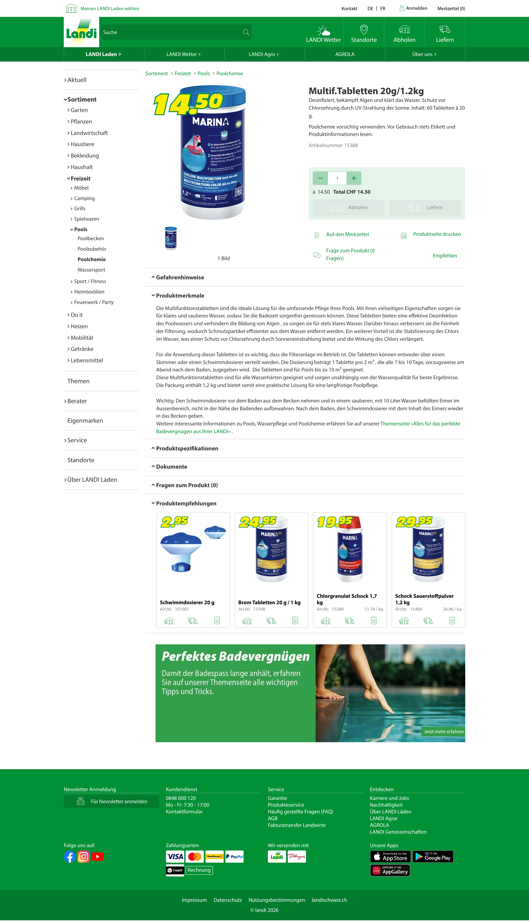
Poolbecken (91, 238)
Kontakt (350, 8)
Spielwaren (86, 219)
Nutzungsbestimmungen (277, 900)
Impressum (194, 900)
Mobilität (82, 337)
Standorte (80, 460)
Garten (79, 110)
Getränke (82, 349)
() (451, 8)
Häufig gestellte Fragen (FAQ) (300, 811)
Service (77, 440)
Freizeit (80, 178)
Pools (80, 229)
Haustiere (82, 144)
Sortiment (81, 99)
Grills (79, 208)
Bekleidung (85, 155)
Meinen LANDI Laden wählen (110, 8)
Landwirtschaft (89, 133)
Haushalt (82, 167)
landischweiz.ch (329, 900)
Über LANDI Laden (92, 479)
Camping (84, 198)
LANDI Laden (101, 54)
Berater (77, 401)
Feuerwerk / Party (94, 302)
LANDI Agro (262, 54)
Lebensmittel (87, 360)
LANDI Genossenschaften (398, 832)
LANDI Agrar (384, 818)
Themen (78, 381)
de (370, 8)
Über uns (422, 54)
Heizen (79, 326)
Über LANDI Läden (391, 811)
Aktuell (76, 80)
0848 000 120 (181, 798)
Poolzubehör (92, 249)
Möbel (81, 188)
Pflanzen (81, 121)
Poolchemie (92, 259)
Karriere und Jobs (389, 798)
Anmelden (416, 8)
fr (382, 8)
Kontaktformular (184, 811)
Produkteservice (286, 805)
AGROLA (345, 54)
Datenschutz (228, 900)
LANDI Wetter (182, 54)
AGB (273, 818)
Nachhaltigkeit (386, 805)
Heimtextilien (89, 291)
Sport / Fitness (90, 281)
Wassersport (91, 270)
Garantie (277, 798)
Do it (77, 314)
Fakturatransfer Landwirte (297, 825)
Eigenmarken (85, 420)
